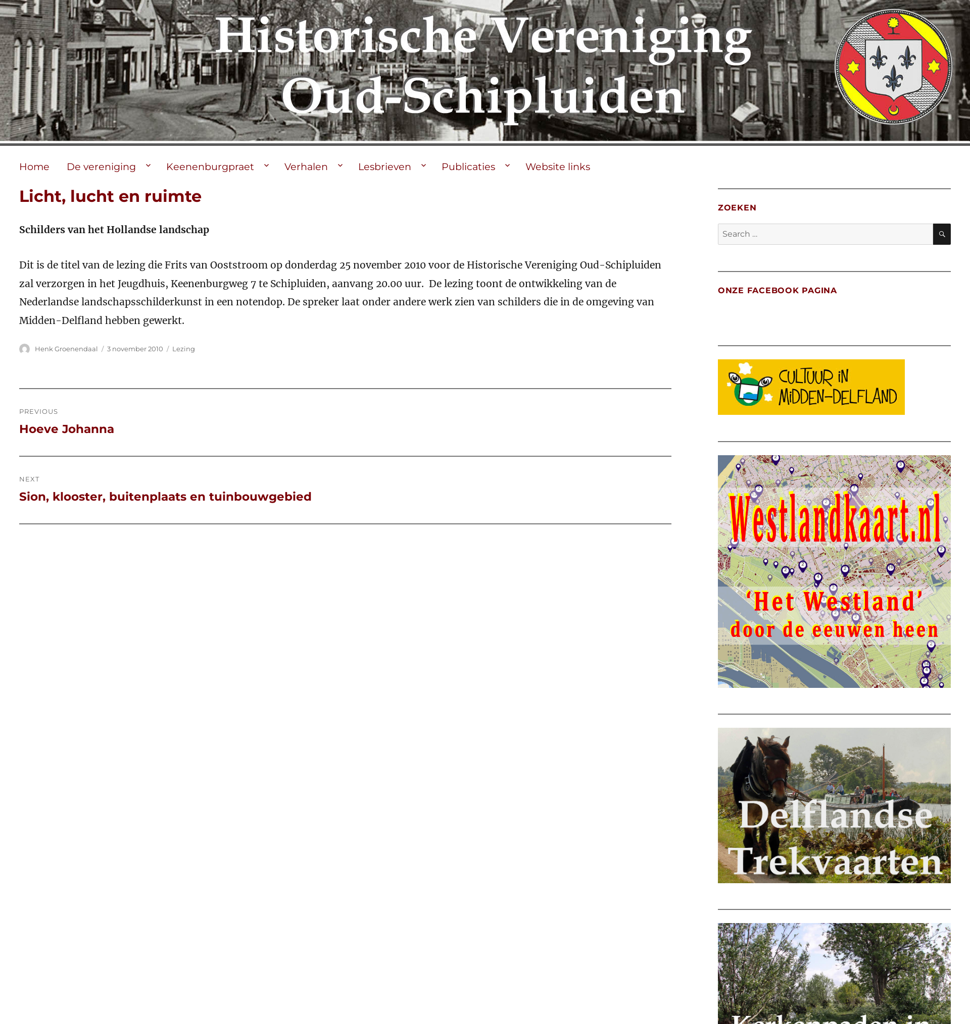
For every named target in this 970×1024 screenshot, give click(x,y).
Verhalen (306, 166)
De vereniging (101, 166)
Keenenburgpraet (210, 166)
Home (34, 166)
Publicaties (468, 166)
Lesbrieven (384, 166)
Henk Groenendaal (66, 349)
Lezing (183, 349)
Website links (557, 166)
